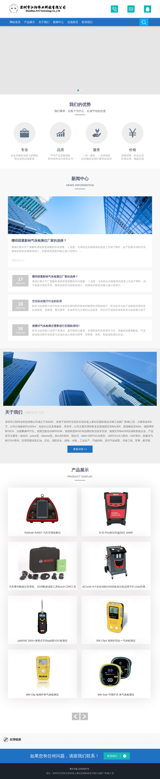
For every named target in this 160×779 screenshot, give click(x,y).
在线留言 (72, 22)
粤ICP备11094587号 (79, 769)
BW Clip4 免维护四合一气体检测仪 (116, 640)
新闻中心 (58, 22)
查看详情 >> (80, 449)
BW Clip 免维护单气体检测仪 (42, 694)
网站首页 (15, 22)
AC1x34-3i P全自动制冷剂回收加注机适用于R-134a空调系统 (116, 586)
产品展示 (29, 22)
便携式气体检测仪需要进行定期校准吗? (56, 325)
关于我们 (44, 22)
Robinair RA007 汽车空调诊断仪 (43, 532)
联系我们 (87, 22)
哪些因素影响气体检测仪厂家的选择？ (39, 240)
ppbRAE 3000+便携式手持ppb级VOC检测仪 (42, 640)
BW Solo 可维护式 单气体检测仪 (116, 694)
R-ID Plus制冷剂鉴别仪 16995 (116, 532)
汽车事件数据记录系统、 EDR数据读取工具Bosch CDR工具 (42, 586)
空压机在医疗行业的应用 (47, 301)
